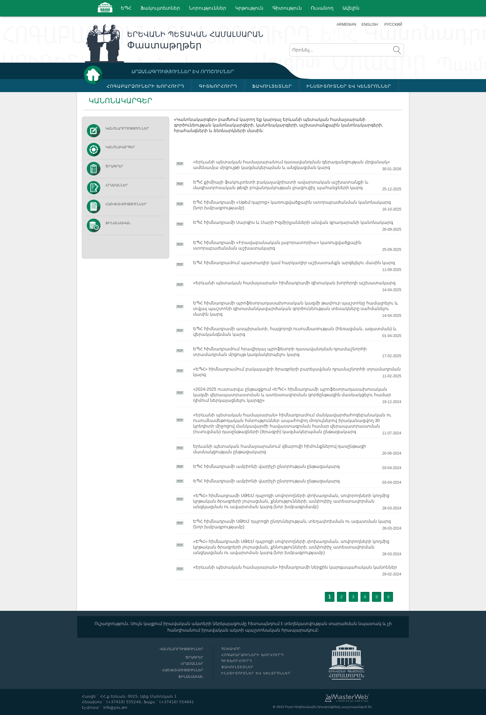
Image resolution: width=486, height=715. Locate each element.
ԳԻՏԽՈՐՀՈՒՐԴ (218, 86)
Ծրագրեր (114, 166)
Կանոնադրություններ (127, 129)
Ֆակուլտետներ (160, 8)
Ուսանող (322, 8)
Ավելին (351, 8)
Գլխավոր (95, 74)
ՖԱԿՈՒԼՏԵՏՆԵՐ (272, 86)
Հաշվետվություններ (126, 204)
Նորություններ (207, 8)
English (369, 24)
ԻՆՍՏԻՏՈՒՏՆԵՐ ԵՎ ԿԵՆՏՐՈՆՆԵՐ (349, 86)
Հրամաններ (116, 185)
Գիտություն (287, 8)
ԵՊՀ (126, 8)
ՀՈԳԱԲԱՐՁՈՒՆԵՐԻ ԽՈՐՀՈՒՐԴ (145, 86)
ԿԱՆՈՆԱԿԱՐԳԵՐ (120, 147)
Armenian (346, 24)
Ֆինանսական (117, 223)
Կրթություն (249, 8)
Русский (393, 24)
